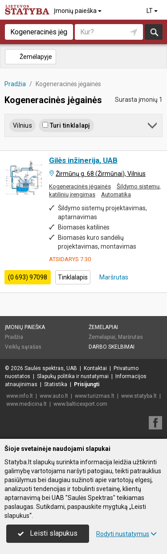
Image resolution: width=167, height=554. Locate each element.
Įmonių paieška (78, 10)
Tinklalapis (73, 277)
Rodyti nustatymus (126, 533)
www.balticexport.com (80, 404)
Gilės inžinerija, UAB (83, 160)
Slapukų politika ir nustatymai (73, 376)
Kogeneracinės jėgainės (80, 186)
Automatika (116, 194)
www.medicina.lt (26, 404)
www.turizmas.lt (94, 396)
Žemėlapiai (103, 327)
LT (153, 10)
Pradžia (14, 337)
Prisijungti (86, 384)
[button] (153, 127)
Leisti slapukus (47, 533)
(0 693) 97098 (27, 277)
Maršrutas (113, 277)
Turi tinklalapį (66, 125)
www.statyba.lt (139, 396)
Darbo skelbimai (111, 347)
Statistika (55, 384)
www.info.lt (19, 396)
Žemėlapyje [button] (30, 57)
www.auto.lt (54, 396)
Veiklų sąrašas (23, 347)
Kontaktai (95, 368)
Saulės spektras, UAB (50, 368)
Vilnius (22, 125)
